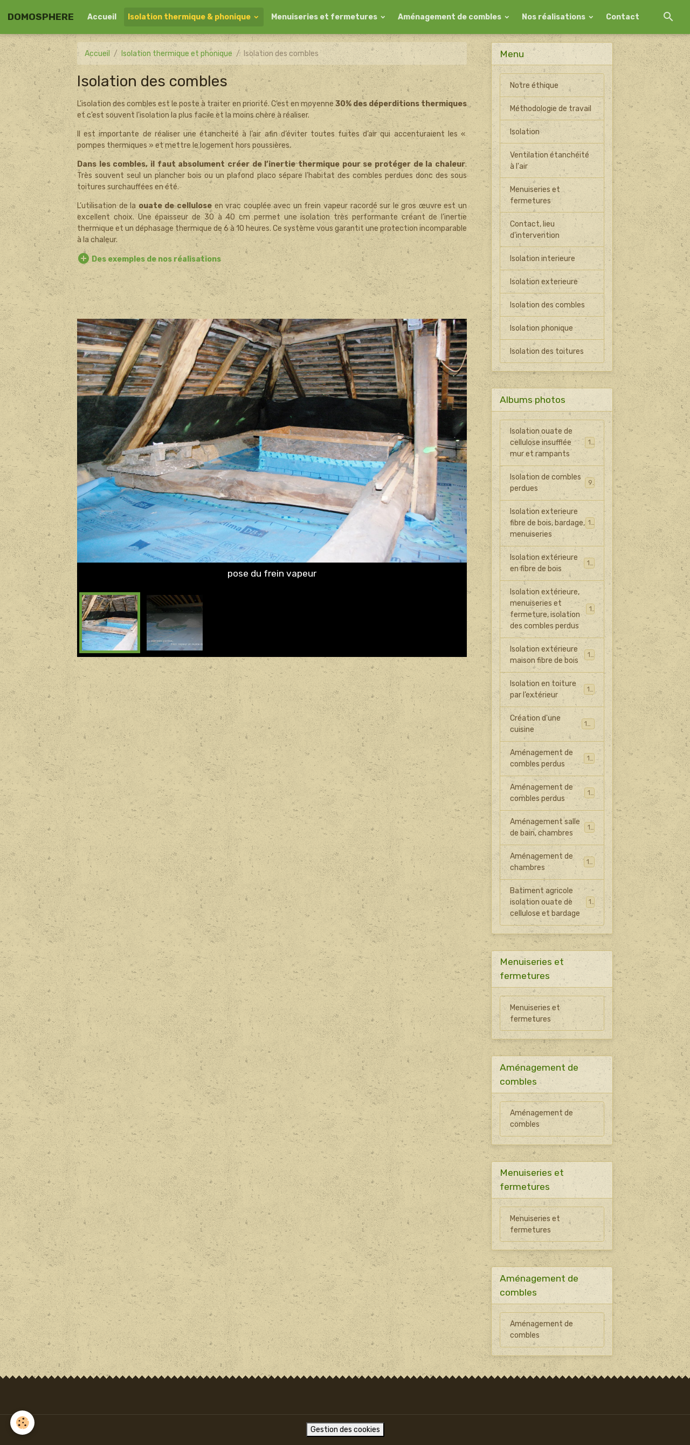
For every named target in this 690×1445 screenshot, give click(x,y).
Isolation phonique (541, 328)
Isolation (525, 131)
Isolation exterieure (544, 281)
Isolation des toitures (547, 351)
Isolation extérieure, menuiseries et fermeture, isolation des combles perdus (553, 609)
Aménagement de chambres (552, 862)
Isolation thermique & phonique (190, 17)
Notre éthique (534, 85)
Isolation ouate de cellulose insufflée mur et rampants (553, 442)
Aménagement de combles (450, 17)
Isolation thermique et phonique (176, 53)
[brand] (41, 17)
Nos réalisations (554, 17)
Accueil (101, 17)
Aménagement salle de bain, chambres (552, 827)
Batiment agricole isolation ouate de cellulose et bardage (552, 902)
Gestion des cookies (345, 1429)
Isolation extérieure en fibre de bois (552, 563)
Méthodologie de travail (550, 108)
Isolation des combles (547, 305)
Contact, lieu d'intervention (535, 230)
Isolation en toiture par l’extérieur (552, 689)
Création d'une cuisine (552, 724)
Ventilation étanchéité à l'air (549, 160)
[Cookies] (23, 1422)
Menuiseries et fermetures (325, 17)
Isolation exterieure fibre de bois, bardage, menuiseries (553, 523)
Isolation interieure (542, 258)
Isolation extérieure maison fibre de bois (552, 655)
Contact (622, 17)
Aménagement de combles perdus (552, 758)
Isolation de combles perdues (552, 482)
